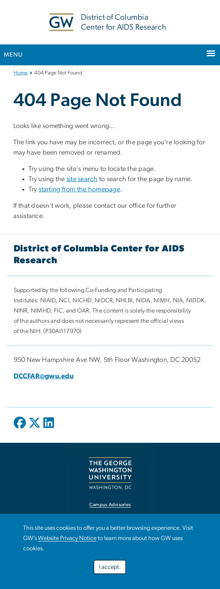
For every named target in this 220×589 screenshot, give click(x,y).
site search (82, 179)
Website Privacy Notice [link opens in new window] (67, 538)
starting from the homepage (79, 189)
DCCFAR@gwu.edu (44, 376)
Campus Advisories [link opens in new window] (110, 504)
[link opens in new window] (110, 473)
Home (21, 73)
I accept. (110, 567)
